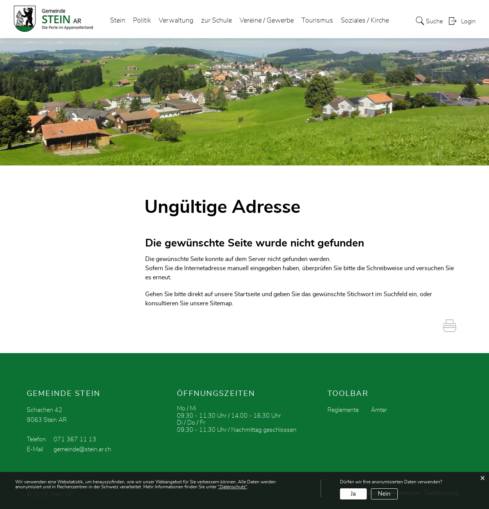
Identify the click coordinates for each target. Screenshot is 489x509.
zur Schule (216, 20)
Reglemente (343, 410)
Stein (117, 20)
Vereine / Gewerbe (267, 20)
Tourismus (317, 20)
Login (468, 21)
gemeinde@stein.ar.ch (82, 449)
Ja (353, 494)
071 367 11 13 (74, 439)
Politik (142, 20)
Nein (384, 494)
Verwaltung (176, 20)
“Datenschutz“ (232, 487)
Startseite (247, 294)
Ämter (379, 410)
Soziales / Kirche (365, 20)
